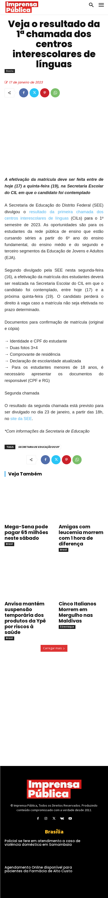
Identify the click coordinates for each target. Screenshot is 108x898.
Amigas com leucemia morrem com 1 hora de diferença (81, 535)
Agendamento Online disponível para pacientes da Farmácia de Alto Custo (38, 869)
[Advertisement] (43, 697)
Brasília (10, 71)
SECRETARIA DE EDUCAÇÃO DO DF (38, 447)
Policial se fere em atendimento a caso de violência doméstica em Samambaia (42, 842)
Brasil (9, 544)
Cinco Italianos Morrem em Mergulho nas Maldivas (77, 612)
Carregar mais (54, 648)
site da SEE (21, 418)
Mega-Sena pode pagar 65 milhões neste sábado (26, 532)
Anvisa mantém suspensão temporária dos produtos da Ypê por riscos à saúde (25, 618)
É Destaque (67, 626)
